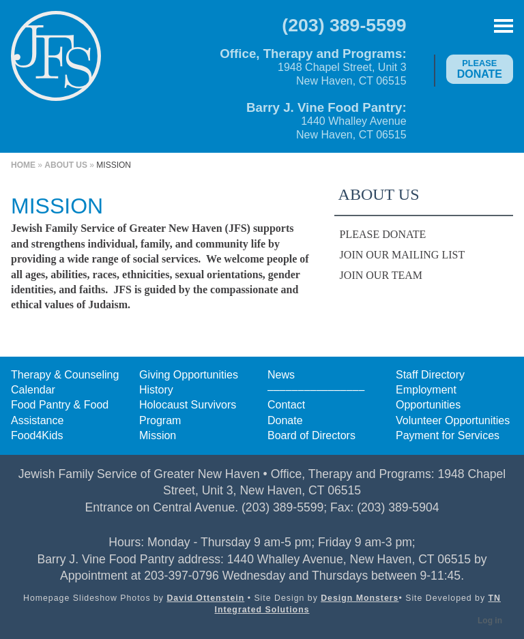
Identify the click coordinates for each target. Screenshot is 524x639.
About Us (65, 165)
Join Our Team (381, 275)
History (156, 390)
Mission (157, 435)
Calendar (33, 390)
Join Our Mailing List (402, 255)
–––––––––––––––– (315, 390)
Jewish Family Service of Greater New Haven (56, 65)
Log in (490, 620)
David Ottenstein (205, 598)
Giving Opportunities (188, 375)
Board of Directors (311, 435)
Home (23, 165)
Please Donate (383, 234)
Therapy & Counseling (65, 375)
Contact (286, 405)
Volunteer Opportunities (453, 420)
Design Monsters (359, 598)
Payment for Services (447, 435)
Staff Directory (430, 375)
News (281, 375)
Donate (479, 69)
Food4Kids (37, 435)
